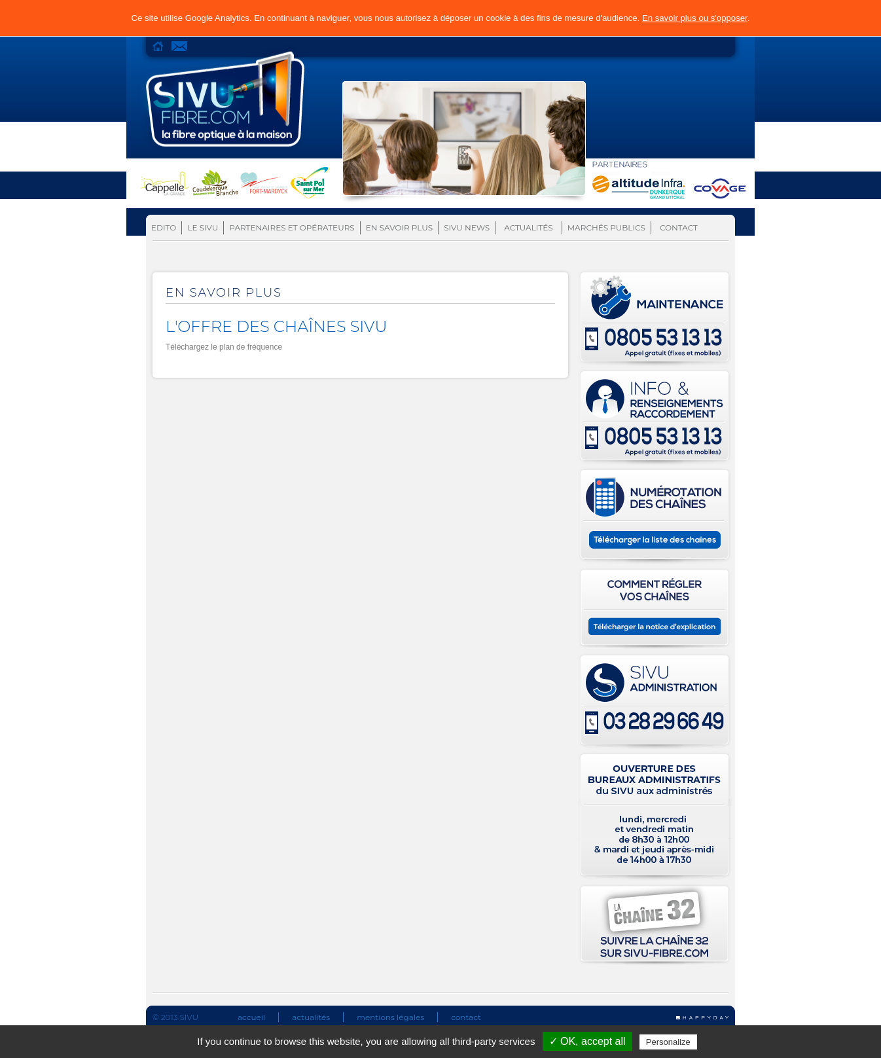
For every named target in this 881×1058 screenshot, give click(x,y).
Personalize (668, 1042)
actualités (311, 1017)
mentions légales (390, 1017)
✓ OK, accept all (587, 1041)
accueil (251, 1017)
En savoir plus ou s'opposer (694, 18)
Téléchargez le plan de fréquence (224, 347)
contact (466, 1017)
